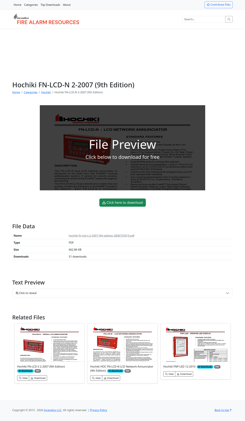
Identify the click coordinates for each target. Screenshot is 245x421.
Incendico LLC (53, 410)
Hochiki (46, 92)
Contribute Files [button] (219, 4)
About (67, 5)
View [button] (23, 378)
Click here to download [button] (122, 202)
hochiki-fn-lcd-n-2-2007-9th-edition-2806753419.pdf (101, 235)
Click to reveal (26, 293)
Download (37, 378)
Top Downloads (50, 5)
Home (17, 5)
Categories (31, 5)
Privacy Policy (98, 410)
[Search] (203, 19)
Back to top (224, 410)
